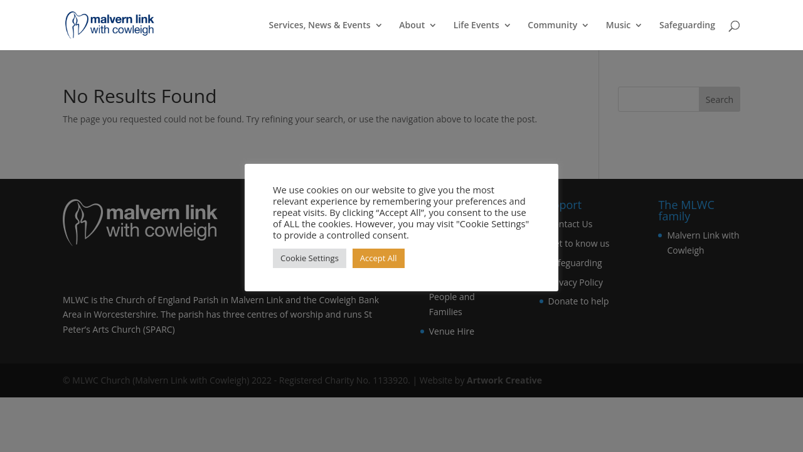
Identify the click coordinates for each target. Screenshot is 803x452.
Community (552, 26)
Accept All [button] (378, 258)
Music (618, 26)
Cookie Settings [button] (309, 258)
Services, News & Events (320, 26)
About (412, 26)
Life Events (476, 26)
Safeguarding (687, 26)
